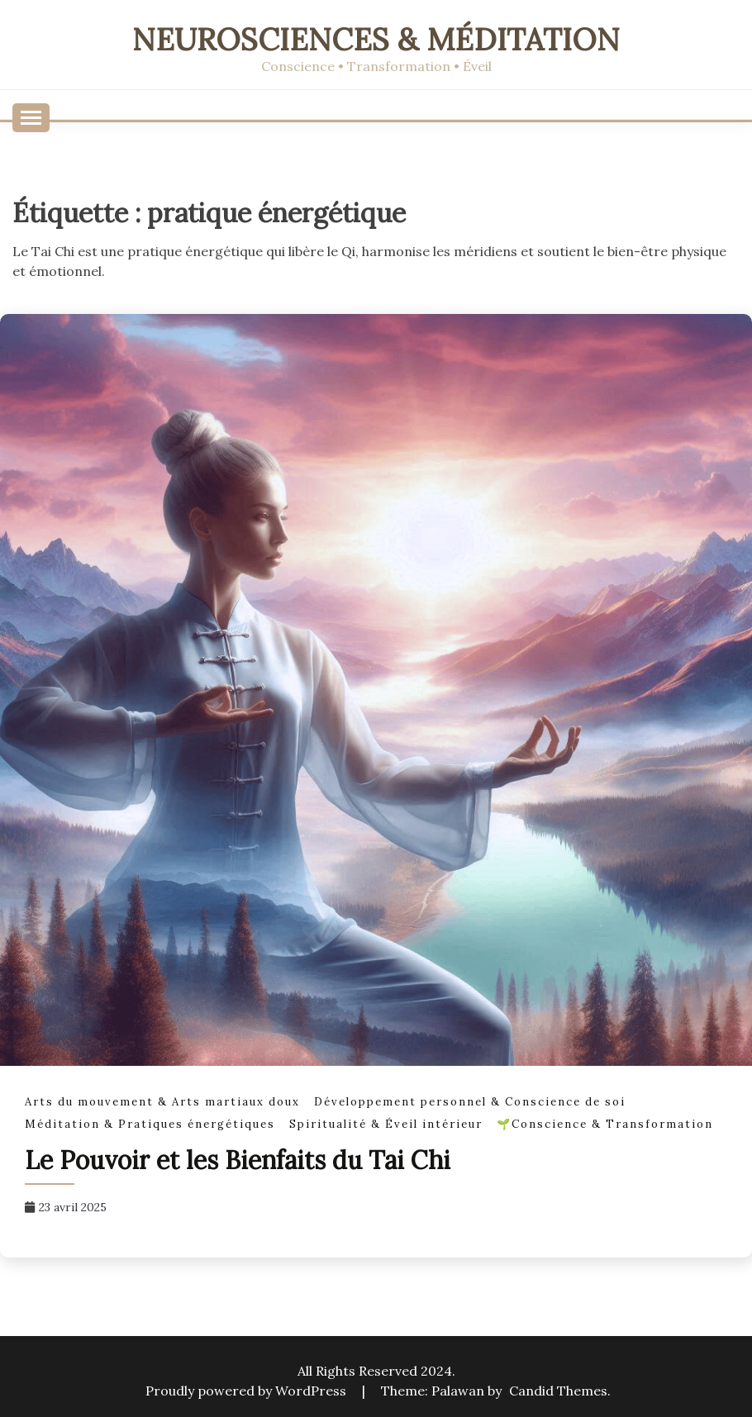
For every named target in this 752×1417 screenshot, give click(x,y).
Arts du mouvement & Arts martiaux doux (162, 1102)
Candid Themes (558, 1390)
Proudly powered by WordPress (247, 1390)
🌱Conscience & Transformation (605, 1124)
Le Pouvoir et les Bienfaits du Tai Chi (237, 1160)
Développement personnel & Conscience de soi (470, 1102)
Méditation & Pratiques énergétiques (150, 1124)
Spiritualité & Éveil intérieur (386, 1124)
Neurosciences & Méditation (376, 39)
